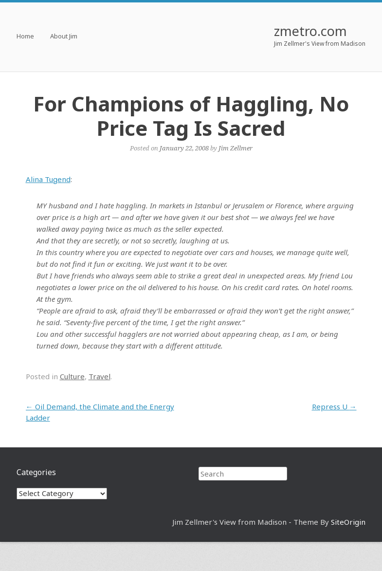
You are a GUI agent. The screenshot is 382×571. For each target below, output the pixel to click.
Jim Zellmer (235, 148)
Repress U (334, 406)
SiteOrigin (348, 522)
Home (25, 36)
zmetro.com (310, 31)
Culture (72, 376)
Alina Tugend (48, 179)
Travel (99, 376)
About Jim (63, 36)
